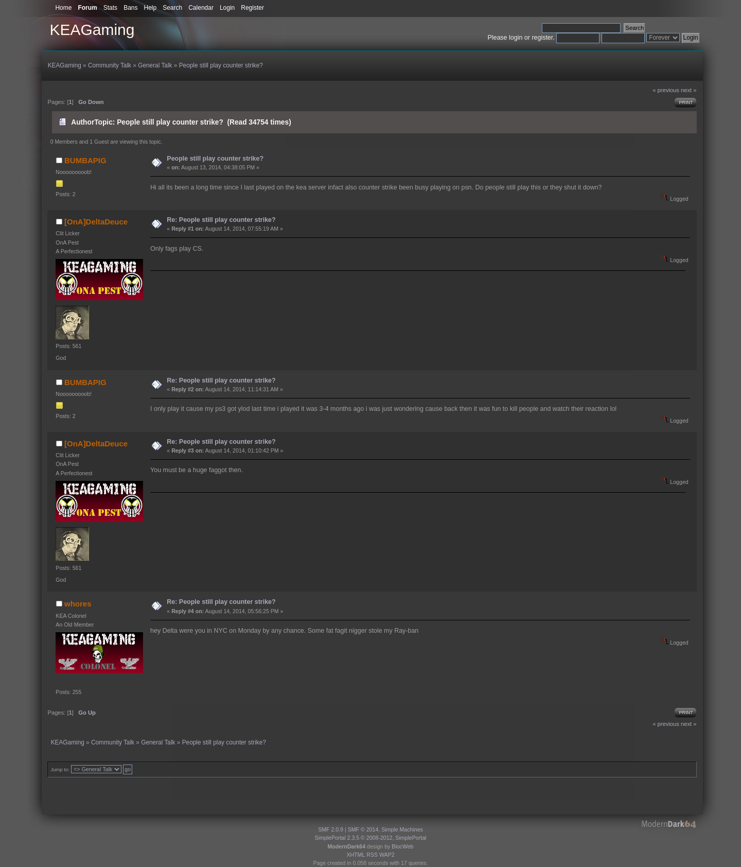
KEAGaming (91, 29)
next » (689, 90)
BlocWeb (402, 846)
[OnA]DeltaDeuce (96, 221)
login (515, 37)
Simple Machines (402, 829)
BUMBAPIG (85, 160)
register (542, 37)
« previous (665, 90)
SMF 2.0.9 (330, 829)
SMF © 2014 (363, 829)
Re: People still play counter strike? (221, 219)
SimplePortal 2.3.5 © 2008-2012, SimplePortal (371, 838)
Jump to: (59, 769)
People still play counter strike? (215, 158)
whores (77, 603)
